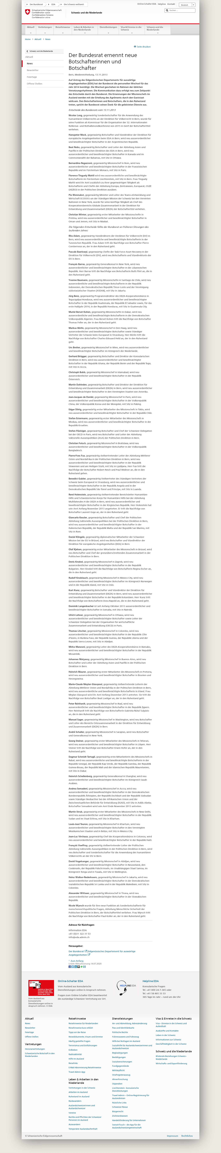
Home (28, 39)
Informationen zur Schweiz (168, 1039)
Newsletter (30, 1028)
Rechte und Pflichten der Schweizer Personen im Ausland (85, 1118)
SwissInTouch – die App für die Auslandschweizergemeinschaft (127, 1126)
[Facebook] (70, 966)
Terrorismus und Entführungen (83, 1045)
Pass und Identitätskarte (123, 1028)
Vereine (72, 1113)
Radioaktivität (75, 1054)
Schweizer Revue (120, 1107)
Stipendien (117, 1084)
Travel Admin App (77, 1072)
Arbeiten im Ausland (78, 1092)
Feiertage (29, 1032)
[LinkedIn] (75, 966)
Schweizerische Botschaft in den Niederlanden (40, 1054)
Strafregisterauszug (121, 1075)
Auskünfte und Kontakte (167, 1031)
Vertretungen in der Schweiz (82, 1088)
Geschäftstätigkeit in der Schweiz (171, 1044)
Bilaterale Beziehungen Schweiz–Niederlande (171, 1057)
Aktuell (30, 30)
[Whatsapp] (81, 966)
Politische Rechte (120, 1032)
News (27, 1023)
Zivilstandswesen (120, 1116)
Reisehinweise (63, 30)
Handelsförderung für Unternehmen (129, 1120)
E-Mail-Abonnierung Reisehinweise (85, 1068)
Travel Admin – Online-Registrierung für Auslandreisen (130, 1096)
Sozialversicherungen (122, 1062)
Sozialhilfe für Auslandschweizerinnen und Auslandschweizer (132, 1047)
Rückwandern (75, 1101)
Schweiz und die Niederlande (158, 30)
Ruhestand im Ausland (79, 1097)
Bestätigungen (119, 1057)
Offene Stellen (31, 1037)
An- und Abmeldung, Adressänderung (129, 1023)
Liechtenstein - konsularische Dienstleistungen (125, 1089)
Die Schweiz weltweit (74, 4)
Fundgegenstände (120, 1066)
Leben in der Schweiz (165, 1035)
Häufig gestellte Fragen (79, 1041)
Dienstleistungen (108, 30)
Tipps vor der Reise (77, 1032)
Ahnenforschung (120, 1079)
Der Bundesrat (36, 4)
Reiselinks (73, 1063)
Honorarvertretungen (35, 1049)
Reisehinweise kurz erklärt (81, 1028)
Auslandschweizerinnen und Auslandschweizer (82, 1107)
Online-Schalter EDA (70, 981)
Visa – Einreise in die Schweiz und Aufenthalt (171, 1025)
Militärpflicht (118, 1070)
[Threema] (78, 966)
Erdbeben (73, 1050)
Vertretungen (44, 30)
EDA (53, 4)
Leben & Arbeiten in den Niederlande (85, 30)
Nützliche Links (119, 1103)
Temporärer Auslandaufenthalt (83, 1129)
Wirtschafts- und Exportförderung (171, 1063)
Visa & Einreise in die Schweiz (132, 30)
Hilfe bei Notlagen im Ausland (126, 1041)
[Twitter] (73, 966)
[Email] (84, 966)
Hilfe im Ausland (76, 1059)
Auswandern (74, 1124)
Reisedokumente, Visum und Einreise (86, 1037)
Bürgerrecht (117, 1111)
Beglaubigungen (120, 1053)
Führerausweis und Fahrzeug (125, 1037)
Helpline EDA (151, 981)
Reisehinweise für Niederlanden (83, 1023)
